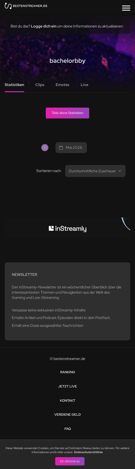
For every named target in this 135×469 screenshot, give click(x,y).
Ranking (67, 372)
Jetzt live (67, 386)
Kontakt (67, 400)
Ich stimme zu (70, 461)
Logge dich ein (43, 26)
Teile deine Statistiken (67, 113)
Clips (39, 84)
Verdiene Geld (67, 414)
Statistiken (14, 84)
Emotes (62, 84)
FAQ (67, 429)
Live (84, 84)
